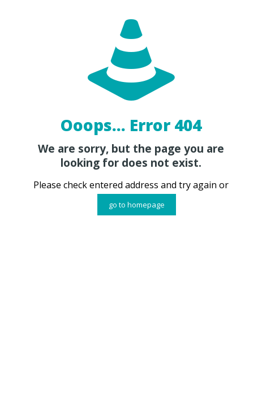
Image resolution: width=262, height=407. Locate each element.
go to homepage (137, 205)
